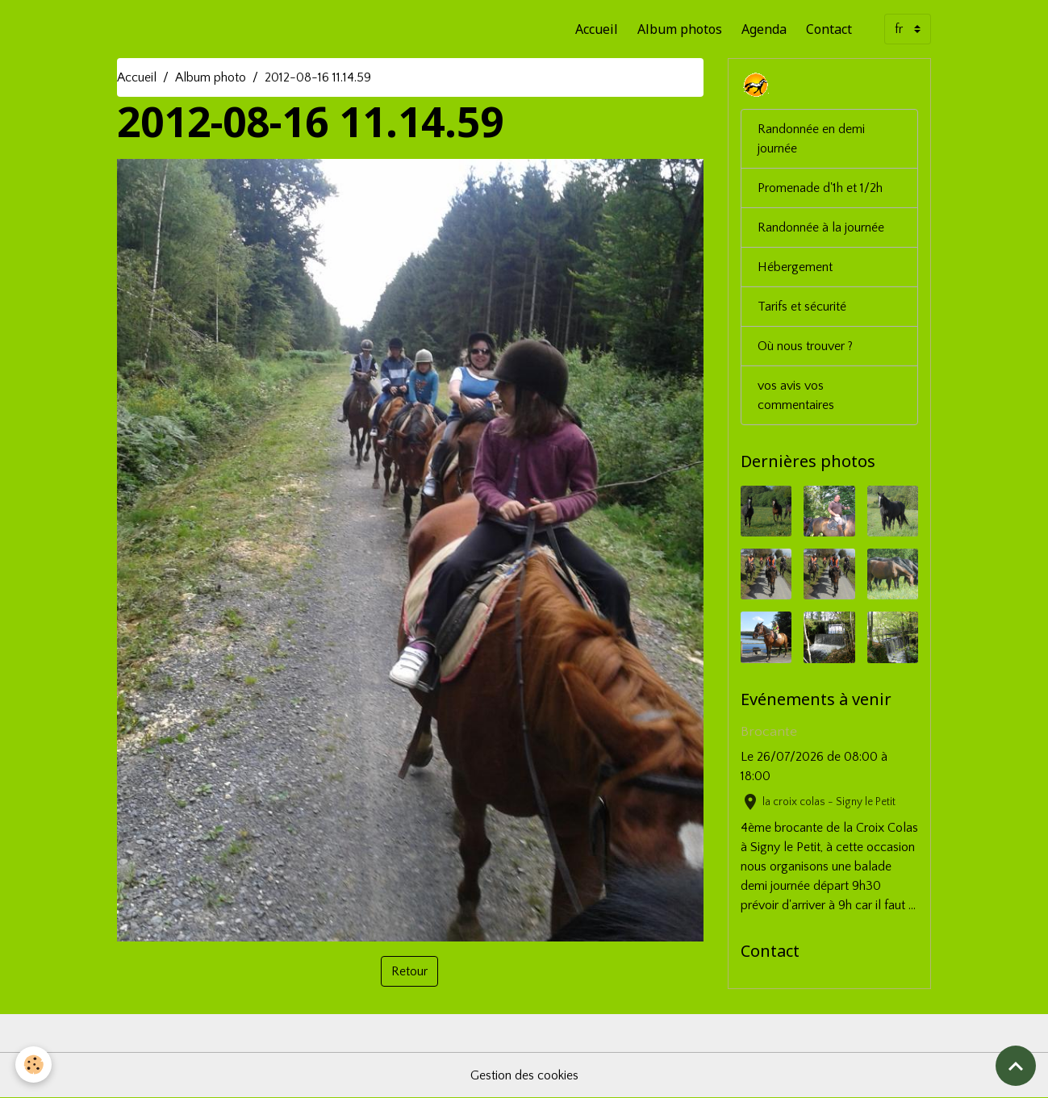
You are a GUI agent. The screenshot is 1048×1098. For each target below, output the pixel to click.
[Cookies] (34, 1064)
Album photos (679, 29)
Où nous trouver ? (805, 346)
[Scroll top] (1016, 1066)
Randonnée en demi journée (811, 139)
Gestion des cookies (524, 1075)
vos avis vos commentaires (796, 395)
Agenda (764, 29)
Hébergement (795, 267)
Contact (829, 29)
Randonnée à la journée (821, 227)
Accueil (596, 29)
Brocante (769, 732)
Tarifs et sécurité (802, 306)
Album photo (210, 77)
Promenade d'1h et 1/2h (820, 188)
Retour (409, 971)
